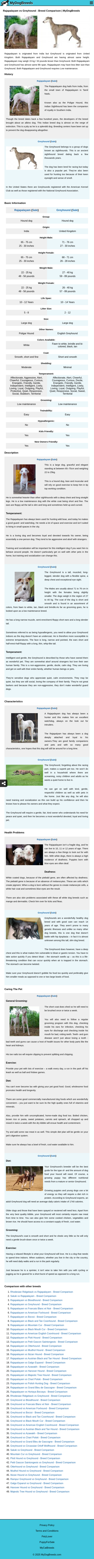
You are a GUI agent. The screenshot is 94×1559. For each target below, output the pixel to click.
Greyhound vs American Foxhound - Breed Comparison (39, 1408)
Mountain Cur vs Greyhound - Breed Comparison (36, 1454)
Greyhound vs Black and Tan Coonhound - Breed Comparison (42, 1416)
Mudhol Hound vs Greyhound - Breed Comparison (36, 1471)
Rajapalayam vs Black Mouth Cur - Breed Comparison (38, 1329)
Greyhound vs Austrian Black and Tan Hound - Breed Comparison (44, 1429)
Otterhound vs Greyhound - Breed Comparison (35, 1466)
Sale (54, 81)
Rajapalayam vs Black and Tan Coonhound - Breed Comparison (44, 1321)
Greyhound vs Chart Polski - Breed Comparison (35, 1437)
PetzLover (47, 1536)
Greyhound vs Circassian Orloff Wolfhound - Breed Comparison (43, 1446)
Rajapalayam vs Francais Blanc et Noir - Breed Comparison (41, 1308)
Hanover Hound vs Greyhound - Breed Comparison (37, 1487)
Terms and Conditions (47, 1531)
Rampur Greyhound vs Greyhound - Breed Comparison (39, 1479)
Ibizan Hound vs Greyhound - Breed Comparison (36, 1475)
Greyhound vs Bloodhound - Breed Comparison (35, 1400)
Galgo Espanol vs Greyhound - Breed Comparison (36, 1483)
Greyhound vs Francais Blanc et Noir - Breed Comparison (40, 1404)
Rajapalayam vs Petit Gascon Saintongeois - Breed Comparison (44, 1342)
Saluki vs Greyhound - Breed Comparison (32, 1450)
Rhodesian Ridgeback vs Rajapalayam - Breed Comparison (41, 1292)
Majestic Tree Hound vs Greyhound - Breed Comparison (39, 1491)
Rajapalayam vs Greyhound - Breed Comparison (36, 1304)
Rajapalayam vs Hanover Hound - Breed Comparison (38, 1371)
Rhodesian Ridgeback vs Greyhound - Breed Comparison (40, 1396)
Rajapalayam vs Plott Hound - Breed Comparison (36, 1337)
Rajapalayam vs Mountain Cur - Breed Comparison (37, 1325)
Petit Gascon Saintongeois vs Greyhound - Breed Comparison (43, 1462)
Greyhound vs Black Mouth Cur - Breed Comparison (37, 1421)
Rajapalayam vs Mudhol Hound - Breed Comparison (37, 1350)
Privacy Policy (47, 1525)
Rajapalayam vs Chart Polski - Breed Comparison (36, 1379)
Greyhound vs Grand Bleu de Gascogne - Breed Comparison (42, 1441)
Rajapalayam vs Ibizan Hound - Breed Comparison (37, 1354)
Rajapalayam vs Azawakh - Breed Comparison (34, 1367)
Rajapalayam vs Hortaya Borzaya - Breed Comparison (38, 1391)
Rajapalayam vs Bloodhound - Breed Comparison (36, 1300)
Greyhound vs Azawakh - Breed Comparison (33, 1433)
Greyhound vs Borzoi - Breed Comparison (32, 1412)
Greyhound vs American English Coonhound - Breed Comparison (44, 1425)
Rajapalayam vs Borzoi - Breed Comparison (33, 1317)
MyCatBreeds (47, 1548)
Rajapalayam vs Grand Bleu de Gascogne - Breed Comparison (43, 1387)
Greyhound (44, 141)
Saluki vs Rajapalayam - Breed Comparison (33, 1296)
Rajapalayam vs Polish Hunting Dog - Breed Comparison (40, 1383)
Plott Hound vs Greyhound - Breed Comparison (35, 1458)
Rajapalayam (44, 81)
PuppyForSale (46, 1542)
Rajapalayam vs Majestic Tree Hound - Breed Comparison (41, 1375)
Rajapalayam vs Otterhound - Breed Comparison (36, 1346)
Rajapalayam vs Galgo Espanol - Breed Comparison (37, 1362)
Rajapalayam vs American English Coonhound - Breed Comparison (45, 1333)
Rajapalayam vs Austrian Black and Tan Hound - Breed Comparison (46, 1358)
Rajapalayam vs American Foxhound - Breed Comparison (40, 1312)
